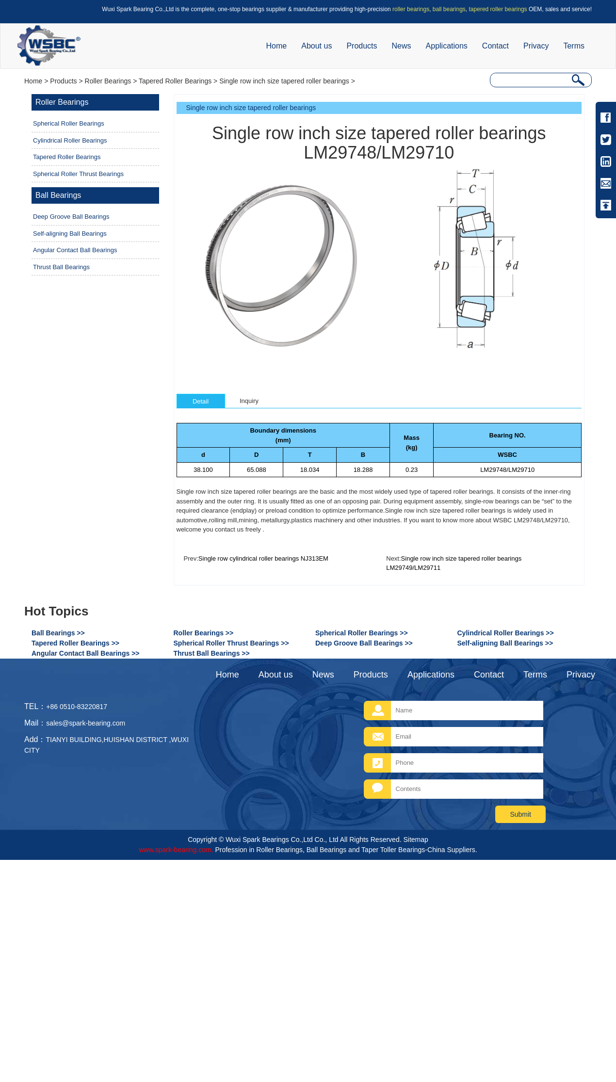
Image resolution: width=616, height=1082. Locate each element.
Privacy (536, 46)
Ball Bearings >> (58, 633)
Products (361, 46)
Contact (495, 46)
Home (276, 46)
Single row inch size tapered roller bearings (284, 81)
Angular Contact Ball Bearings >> (86, 653)
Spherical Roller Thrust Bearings (78, 174)
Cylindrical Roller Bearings (70, 140)
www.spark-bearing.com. (176, 850)
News (401, 46)
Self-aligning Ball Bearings (70, 233)
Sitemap (415, 839)
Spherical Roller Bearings (68, 123)
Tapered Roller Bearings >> (75, 643)
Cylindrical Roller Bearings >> (505, 633)
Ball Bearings (58, 195)
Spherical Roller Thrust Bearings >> (231, 643)
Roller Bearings (108, 81)
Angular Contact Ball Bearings (75, 250)
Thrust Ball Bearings (61, 267)
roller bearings (410, 9)
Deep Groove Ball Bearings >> (364, 643)
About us (316, 46)
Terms (573, 46)
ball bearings (449, 9)
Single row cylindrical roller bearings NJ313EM (263, 558)
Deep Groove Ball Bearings (71, 216)
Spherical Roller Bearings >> (361, 633)
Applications (447, 46)
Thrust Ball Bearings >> (212, 653)
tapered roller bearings (498, 9)
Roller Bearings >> (204, 633)
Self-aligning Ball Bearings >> (505, 643)
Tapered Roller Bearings (175, 81)
